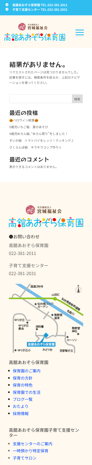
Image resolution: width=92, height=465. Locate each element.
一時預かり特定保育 (30, 450)
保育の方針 (23, 378)
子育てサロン (25, 458)
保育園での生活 (26, 392)
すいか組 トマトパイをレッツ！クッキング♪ (41, 140)
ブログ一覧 (23, 399)
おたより (21, 406)
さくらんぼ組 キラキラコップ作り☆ (35, 147)
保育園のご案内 (26, 370)
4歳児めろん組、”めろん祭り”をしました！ (38, 133)
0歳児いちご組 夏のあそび (28, 127)
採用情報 (21, 413)
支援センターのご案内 (32, 443)
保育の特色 (23, 385)
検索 (77, 99)
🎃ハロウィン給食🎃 (23, 120)
